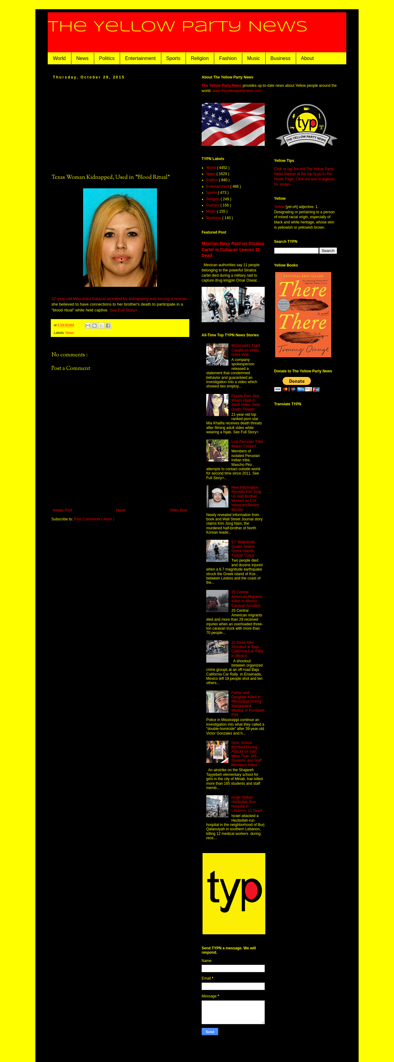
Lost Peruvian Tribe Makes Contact (247, 443)
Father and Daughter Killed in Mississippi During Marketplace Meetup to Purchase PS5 (247, 704)
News (82, 58)
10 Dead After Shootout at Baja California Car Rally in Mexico (247, 649)
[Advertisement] (120, 126)
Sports (173, 58)
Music (253, 58)
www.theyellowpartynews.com (236, 91)
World (59, 58)
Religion (200, 58)
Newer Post (62, 510)
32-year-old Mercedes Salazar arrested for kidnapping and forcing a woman (119, 298)
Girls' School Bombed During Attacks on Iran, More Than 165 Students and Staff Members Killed (246, 754)
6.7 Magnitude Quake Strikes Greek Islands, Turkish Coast (243, 548)
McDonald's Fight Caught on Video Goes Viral (245, 350)
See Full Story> (124, 310)
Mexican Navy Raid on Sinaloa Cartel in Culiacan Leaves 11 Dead (233, 249)
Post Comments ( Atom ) (94, 519)
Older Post (178, 510)
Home (121, 510)
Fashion (228, 58)
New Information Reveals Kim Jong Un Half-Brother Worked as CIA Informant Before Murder (246, 498)
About (307, 58)
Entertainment (140, 58)
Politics (107, 58)
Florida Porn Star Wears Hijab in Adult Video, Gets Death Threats (245, 402)
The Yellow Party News (178, 27)
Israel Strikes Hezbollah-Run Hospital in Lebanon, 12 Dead (246, 804)
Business (281, 58)
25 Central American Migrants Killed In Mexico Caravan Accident (246, 598)
